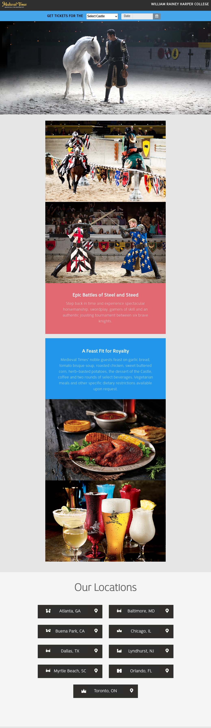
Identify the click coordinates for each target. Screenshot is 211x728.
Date (127, 19)
